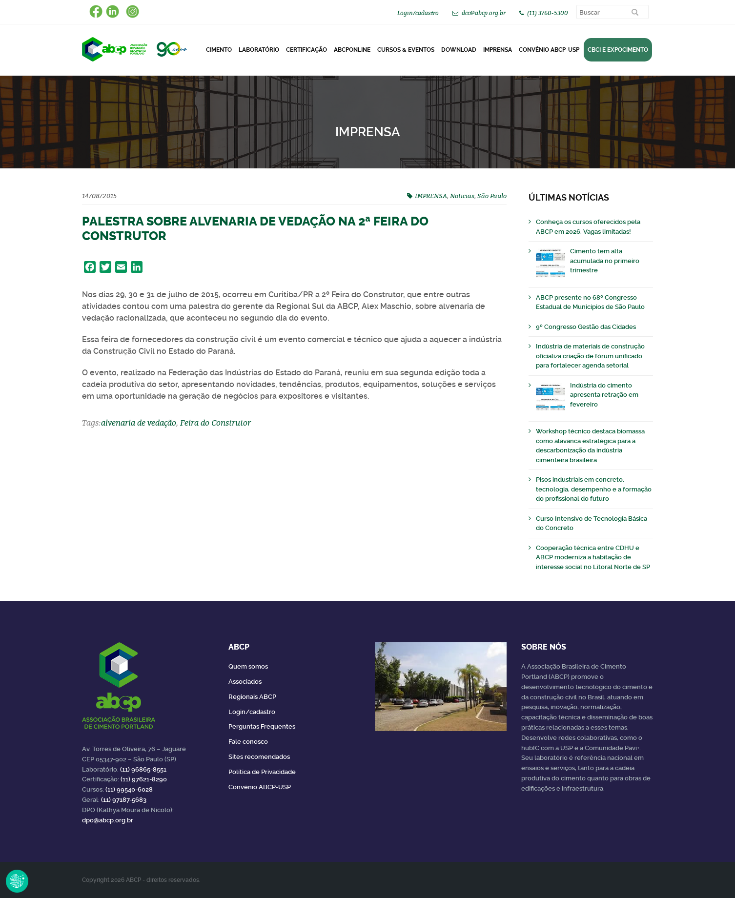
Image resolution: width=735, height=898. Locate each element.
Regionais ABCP (252, 696)
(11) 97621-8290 (144, 779)
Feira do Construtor (215, 422)
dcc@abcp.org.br (484, 13)
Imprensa (497, 49)
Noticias (462, 195)
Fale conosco (248, 741)
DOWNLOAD (458, 49)
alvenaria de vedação (138, 422)
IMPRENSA (431, 195)
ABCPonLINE (352, 49)
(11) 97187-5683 (123, 799)
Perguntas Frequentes (261, 726)
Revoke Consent (17, 881)
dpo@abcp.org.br (107, 820)
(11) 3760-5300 (547, 13)
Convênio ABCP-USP (549, 49)
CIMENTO (219, 49)
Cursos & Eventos (405, 49)
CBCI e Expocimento (618, 49)
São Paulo (492, 195)
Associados (245, 681)
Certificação (306, 49)
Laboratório (259, 49)
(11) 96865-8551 (143, 769)
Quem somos (248, 666)
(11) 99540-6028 (129, 789)
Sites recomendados (259, 756)
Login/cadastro (418, 13)
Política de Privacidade (262, 772)
